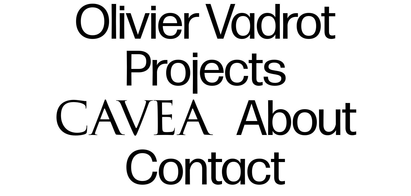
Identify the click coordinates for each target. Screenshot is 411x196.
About (297, 120)
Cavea (133, 115)
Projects (205, 70)
